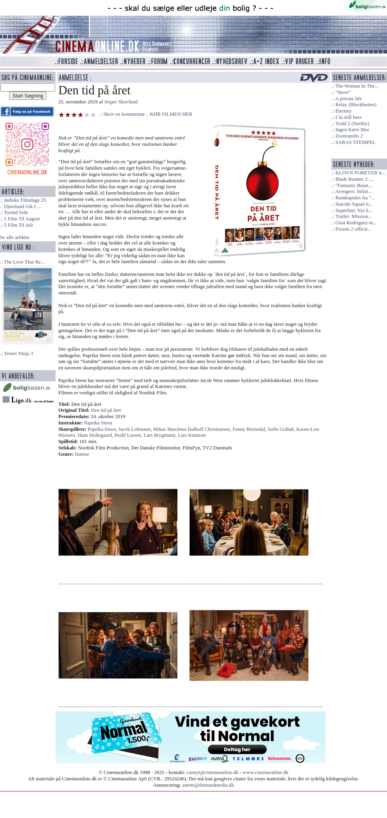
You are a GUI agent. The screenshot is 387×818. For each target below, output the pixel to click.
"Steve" (343, 92)
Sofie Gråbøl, (282, 429)
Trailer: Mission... (353, 216)
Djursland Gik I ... (22, 206)
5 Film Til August (22, 219)
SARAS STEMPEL (355, 142)
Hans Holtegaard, (96, 435)
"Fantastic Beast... (353, 185)
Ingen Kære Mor (352, 129)
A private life (348, 98)
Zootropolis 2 (349, 136)
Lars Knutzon (192, 435)
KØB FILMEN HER (171, 114)
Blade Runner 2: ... (354, 179)
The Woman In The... (357, 86)
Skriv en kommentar (124, 114)
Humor (82, 454)
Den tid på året (106, 410)
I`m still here (348, 117)
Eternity (343, 111)
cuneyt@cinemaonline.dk (213, 772)
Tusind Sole (16, 212)
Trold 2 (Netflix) (352, 123)
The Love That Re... (24, 262)
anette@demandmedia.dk (208, 785)
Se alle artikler (15, 237)
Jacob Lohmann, (135, 429)
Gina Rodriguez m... (356, 223)
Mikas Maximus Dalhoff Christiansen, (193, 429)
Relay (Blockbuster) (355, 104)
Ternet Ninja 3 (18, 353)
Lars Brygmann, (161, 435)
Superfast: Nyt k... (353, 210)
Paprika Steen (98, 423)
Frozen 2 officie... (353, 229)
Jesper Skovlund (121, 102)
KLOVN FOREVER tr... (360, 173)
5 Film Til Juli (18, 225)
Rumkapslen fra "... (355, 198)
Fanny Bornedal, (250, 429)
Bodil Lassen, (129, 435)
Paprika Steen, (103, 429)
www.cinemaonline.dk (266, 772)
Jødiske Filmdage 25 (25, 200)
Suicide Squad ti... (353, 204)
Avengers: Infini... (353, 191)
